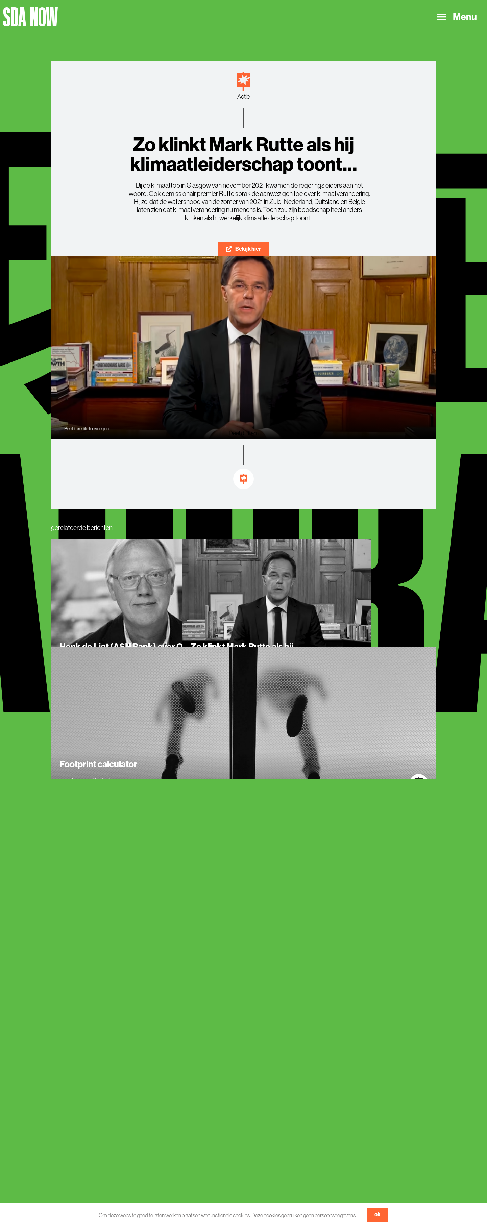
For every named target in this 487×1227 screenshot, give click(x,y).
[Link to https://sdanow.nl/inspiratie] (243, 479)
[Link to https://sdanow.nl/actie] (243, 81)
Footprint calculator (98, 764)
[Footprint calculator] (243, 724)
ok (377, 1214)
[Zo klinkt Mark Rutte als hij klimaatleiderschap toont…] (276, 615)
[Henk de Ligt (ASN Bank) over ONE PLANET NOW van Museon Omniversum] (145, 615)
